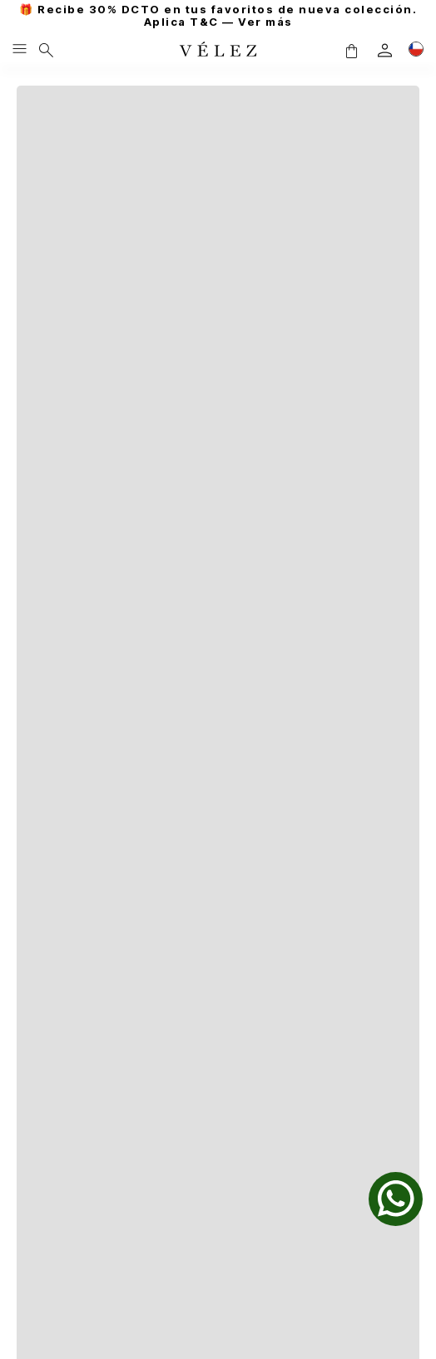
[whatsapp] (396, 1199)
